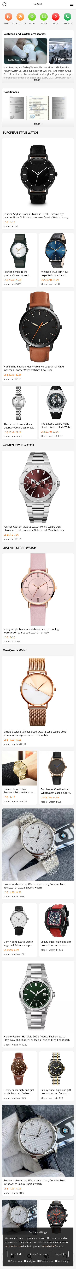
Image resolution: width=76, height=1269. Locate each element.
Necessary (15, 1261)
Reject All (60, 1254)
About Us (8, 23)
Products (20, 23)
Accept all (16, 1254)
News (44, 23)
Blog (32, 23)
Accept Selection (38, 1254)
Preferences (45, 1261)
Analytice (30, 1261)
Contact (67, 23)
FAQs (56, 23)
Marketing (61, 1261)
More (37, 80)
